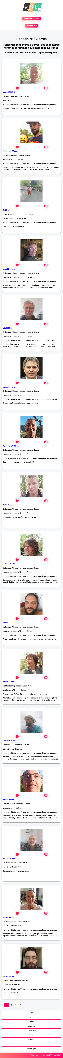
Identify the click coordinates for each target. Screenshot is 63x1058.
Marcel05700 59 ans (11, 92)
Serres (31, 1035)
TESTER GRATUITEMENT (32, 18)
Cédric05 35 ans (9, 741)
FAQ (32, 1055)
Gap (31, 1013)
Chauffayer (31, 1049)
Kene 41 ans (7, 623)
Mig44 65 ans (8, 328)
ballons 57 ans (8, 800)
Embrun (31, 1022)
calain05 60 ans (9, 859)
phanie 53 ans (8, 682)
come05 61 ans (9, 269)
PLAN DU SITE (46, 1055)
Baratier (31, 1044)
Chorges (31, 1026)
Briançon (31, 1017)
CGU (37, 1055)
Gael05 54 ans (8, 918)
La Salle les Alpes (31, 1040)
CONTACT (57, 1055)
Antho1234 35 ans (10, 151)
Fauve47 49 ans (9, 564)
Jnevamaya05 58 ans (11, 446)
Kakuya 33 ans (8, 976)
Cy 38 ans (6, 210)
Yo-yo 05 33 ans (9, 505)
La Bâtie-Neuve (31, 1031)
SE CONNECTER (31, 25)
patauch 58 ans (9, 387)
